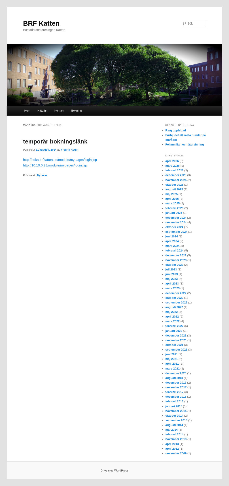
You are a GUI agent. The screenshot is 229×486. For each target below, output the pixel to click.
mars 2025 (172, 203)
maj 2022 (171, 312)
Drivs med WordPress (115, 470)
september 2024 (176, 231)
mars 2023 (172, 288)
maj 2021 (171, 359)
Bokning (76, 110)
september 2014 (176, 420)
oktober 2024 (174, 227)
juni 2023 (171, 274)
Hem (27, 110)
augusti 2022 (174, 307)
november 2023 (176, 260)
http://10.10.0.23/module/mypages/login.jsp (55, 165)
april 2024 (172, 241)
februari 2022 (174, 326)
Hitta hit (42, 110)
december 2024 (176, 217)
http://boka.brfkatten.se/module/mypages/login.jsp (60, 160)
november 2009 (176, 453)
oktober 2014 (174, 415)
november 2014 (176, 411)
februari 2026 (174, 170)
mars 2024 (172, 245)
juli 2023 (171, 269)
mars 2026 (172, 165)
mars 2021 (172, 368)
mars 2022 (172, 321)
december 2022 (176, 293)
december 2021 (176, 335)
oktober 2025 (174, 184)
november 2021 (176, 340)
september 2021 (176, 349)
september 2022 (176, 302)
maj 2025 (171, 194)
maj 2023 (171, 278)
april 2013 (172, 444)
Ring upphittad (175, 130)
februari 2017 (174, 392)
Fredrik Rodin (69, 149)
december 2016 (176, 396)
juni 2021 (171, 354)
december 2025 (176, 175)
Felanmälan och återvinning (184, 144)
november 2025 (176, 180)
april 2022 (172, 316)
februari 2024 (174, 250)
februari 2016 (174, 401)
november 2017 (176, 387)
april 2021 (172, 363)
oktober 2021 (174, 345)
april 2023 (172, 283)
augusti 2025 (174, 189)
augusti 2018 (174, 378)
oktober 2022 (174, 297)
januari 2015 (173, 406)
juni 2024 (171, 236)
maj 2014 (171, 429)
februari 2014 (174, 434)
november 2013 (176, 439)
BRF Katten (41, 23)
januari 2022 (173, 330)
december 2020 (176, 373)
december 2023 (176, 255)
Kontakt (59, 110)
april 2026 (172, 161)
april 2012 (172, 448)
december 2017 (176, 382)
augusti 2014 (174, 425)
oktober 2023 (174, 264)
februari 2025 (174, 208)
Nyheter (42, 175)
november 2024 (176, 222)
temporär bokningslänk (55, 141)
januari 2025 (173, 212)
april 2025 (172, 198)
